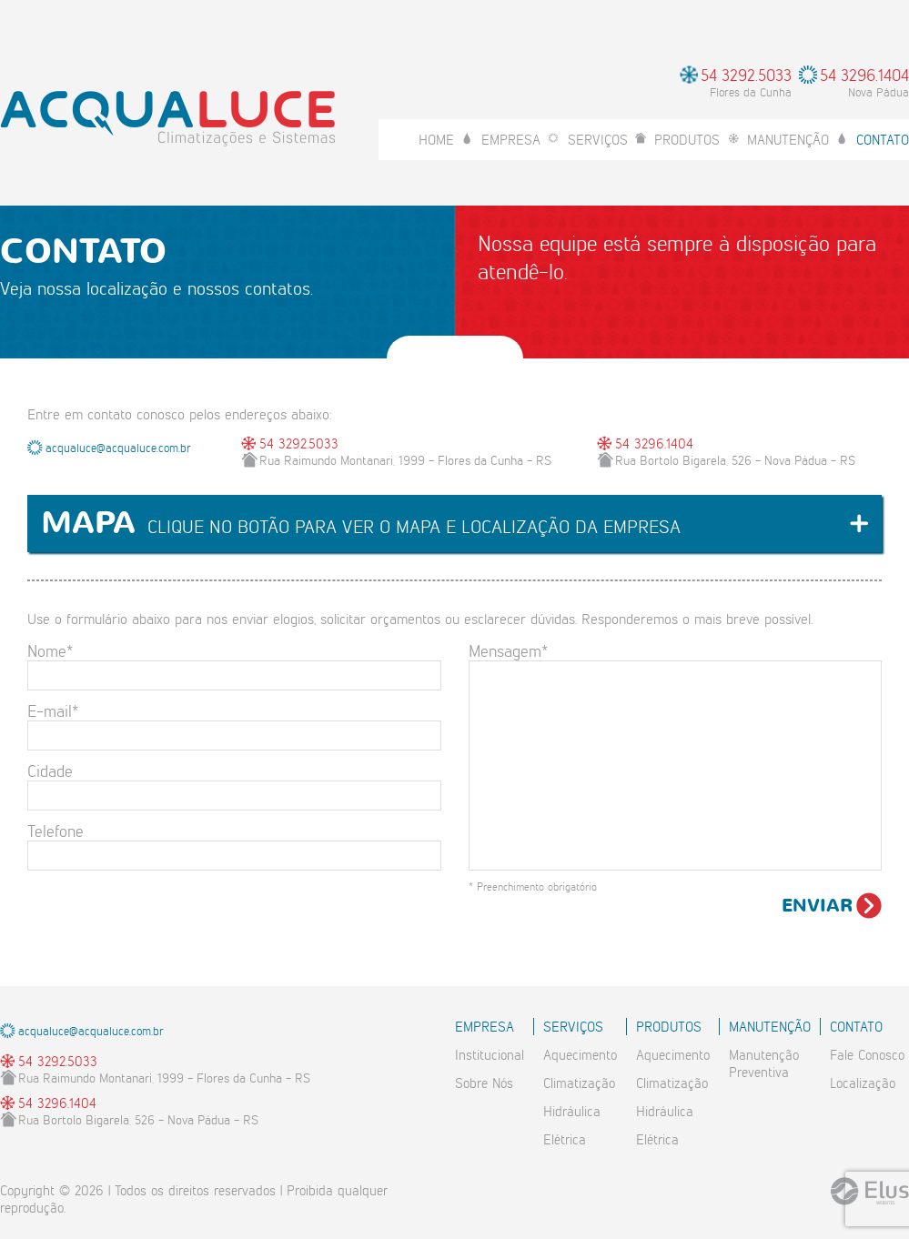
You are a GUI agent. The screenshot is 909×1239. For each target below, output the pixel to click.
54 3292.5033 (746, 74)
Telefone (55, 830)
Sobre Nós (484, 1083)
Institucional (489, 1054)
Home (436, 139)
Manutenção (788, 139)
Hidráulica (572, 1111)
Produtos (687, 139)
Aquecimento (580, 1054)
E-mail (52, 710)
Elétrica (564, 1139)
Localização (862, 1083)
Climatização (579, 1083)
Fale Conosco (867, 1054)
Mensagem (508, 650)
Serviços (598, 139)
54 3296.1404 (864, 74)
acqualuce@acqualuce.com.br (118, 447)
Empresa (510, 139)
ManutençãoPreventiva (764, 1063)
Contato (882, 139)
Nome (50, 650)
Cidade (50, 770)
